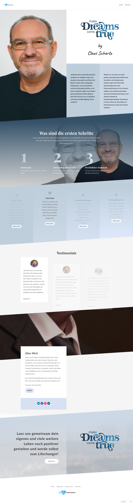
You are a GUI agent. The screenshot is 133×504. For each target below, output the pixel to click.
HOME (121, 5)
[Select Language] (126, 502)
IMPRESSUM (59, 486)
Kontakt (51, 461)
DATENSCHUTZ (69, 486)
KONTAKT (127, 5)
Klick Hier (16, 226)
